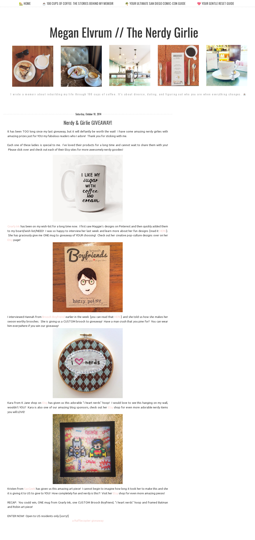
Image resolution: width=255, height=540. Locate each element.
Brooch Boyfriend (53, 316)
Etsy (10, 239)
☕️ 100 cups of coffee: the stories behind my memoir (77, 3)
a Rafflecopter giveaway (87, 520)
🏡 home (25, 3)
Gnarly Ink (13, 226)
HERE (162, 230)
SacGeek (29, 488)
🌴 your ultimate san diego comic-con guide (155, 3)
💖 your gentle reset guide (215, 3)
